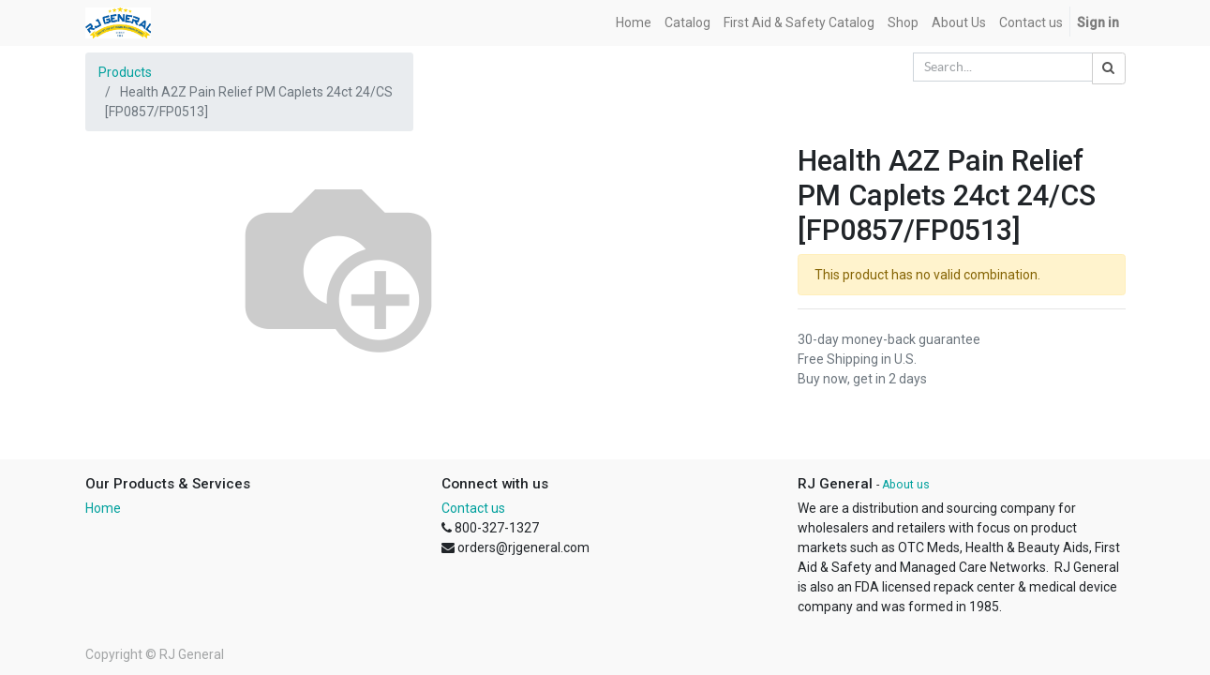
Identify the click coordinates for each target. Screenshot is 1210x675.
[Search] (1109, 68)
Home (103, 508)
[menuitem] (633, 23)
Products (125, 72)
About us (906, 484)
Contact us (473, 508)
